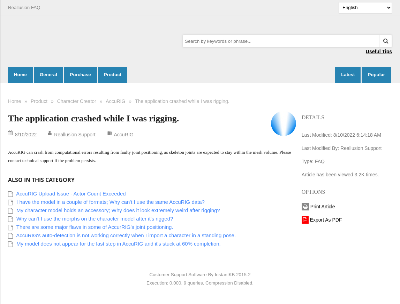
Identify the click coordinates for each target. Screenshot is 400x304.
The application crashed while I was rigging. (182, 101)
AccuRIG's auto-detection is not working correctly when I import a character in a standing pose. (126, 235)
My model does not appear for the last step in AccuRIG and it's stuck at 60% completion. (118, 244)
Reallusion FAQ (24, 7)
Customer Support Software (177, 274)
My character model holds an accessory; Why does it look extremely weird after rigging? (118, 210)
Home (14, 101)
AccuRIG (115, 101)
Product (39, 101)
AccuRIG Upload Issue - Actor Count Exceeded (71, 194)
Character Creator (76, 101)
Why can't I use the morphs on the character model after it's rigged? (94, 219)
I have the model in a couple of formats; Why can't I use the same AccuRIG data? (110, 202)
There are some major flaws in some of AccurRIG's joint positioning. (94, 227)
